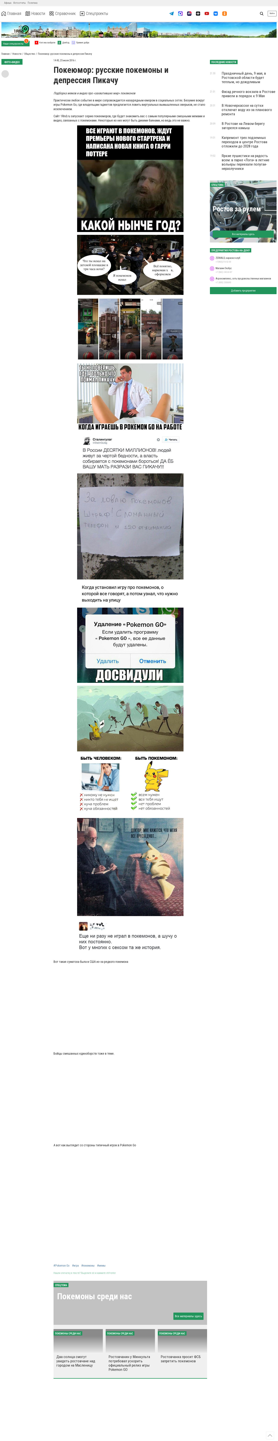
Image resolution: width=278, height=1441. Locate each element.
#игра (75, 1265)
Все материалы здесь (188, 1316)
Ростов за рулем (237, 209)
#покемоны (87, 1265)
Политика (32, 2)
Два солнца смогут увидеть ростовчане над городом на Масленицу (75, 1361)
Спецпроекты (94, 13)
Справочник (62, 13)
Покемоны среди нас (94, 1296)
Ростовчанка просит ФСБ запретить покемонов (181, 1359)
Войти (272, 13)
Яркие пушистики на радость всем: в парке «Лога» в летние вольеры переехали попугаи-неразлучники (245, 162)
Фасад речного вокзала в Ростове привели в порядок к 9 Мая (248, 94)
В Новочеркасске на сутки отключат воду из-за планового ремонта (247, 109)
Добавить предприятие (243, 290)
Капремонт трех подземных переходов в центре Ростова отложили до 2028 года (244, 142)
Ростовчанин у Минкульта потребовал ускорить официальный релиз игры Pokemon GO (129, 1363)
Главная (11, 13)
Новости (35, 13)
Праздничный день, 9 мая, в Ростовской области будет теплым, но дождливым (244, 77)
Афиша (7, 2)
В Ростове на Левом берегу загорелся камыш (243, 126)
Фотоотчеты (19, 2)
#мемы (101, 1265)
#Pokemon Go (62, 1265)
